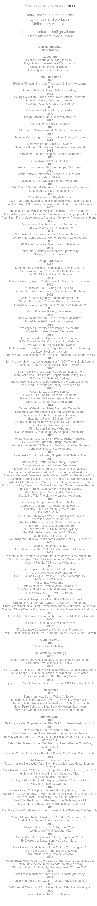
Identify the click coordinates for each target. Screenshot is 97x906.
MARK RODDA (38, 6)
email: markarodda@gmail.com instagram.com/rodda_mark (49, 34)
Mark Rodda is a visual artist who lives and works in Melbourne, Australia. (50, 19)
